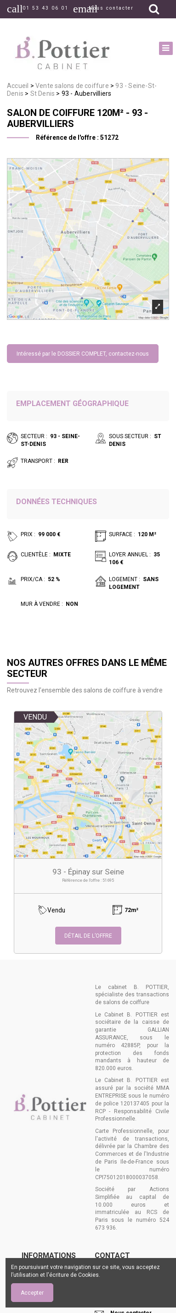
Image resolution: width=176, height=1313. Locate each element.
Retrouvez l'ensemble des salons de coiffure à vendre (85, 690)
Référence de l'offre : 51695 (88, 880)
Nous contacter (111, 8)
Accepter (32, 1293)
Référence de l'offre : (67, 137)
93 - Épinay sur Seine (88, 871)
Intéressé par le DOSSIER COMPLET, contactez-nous (83, 354)
